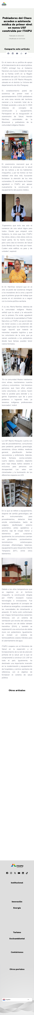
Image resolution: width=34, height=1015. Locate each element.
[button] (8, 54)
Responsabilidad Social (17, 13)
